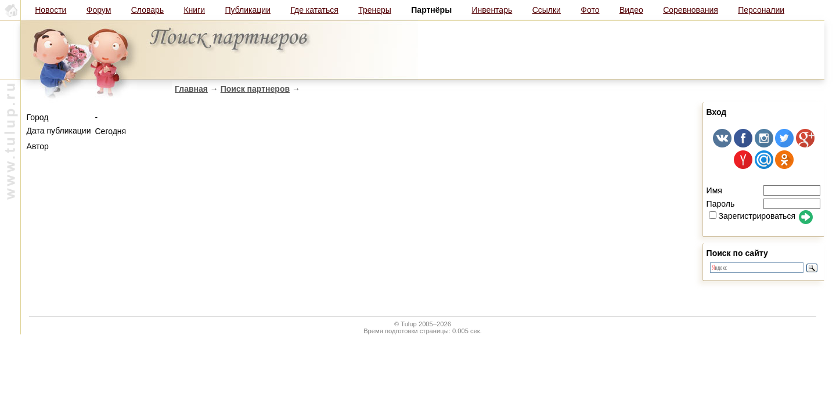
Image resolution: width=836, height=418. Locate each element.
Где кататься (314, 10)
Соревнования (690, 10)
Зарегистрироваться (752, 216)
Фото (590, 10)
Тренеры (374, 10)
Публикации (248, 10)
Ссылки (546, 10)
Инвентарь (492, 10)
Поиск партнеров (255, 88)
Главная (191, 88)
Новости (50, 10)
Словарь (147, 10)
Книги (194, 10)
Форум (99, 10)
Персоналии (761, 10)
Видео (631, 10)
